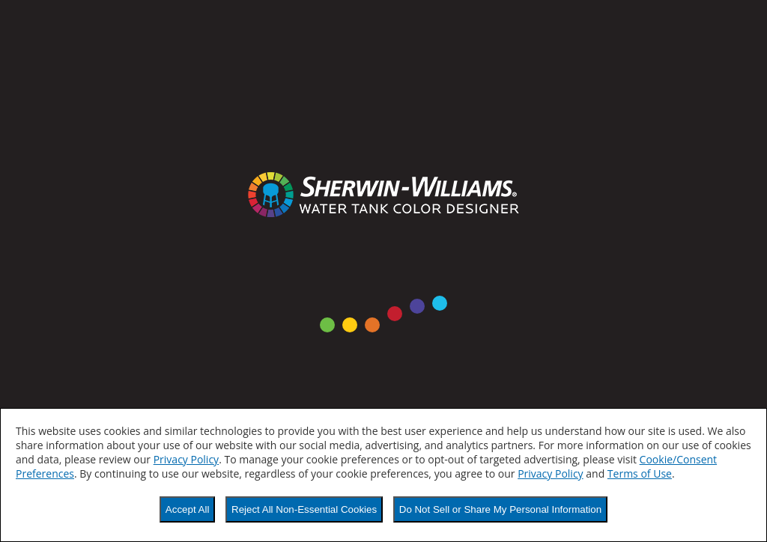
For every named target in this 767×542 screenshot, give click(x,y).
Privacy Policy (186, 459)
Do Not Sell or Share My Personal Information (500, 509)
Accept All (188, 509)
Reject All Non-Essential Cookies (304, 509)
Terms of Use (639, 473)
